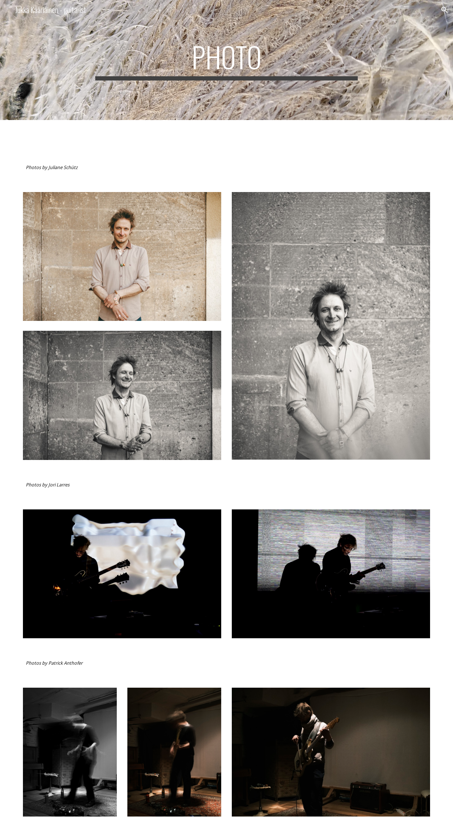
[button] (444, 9)
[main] (226, 60)
